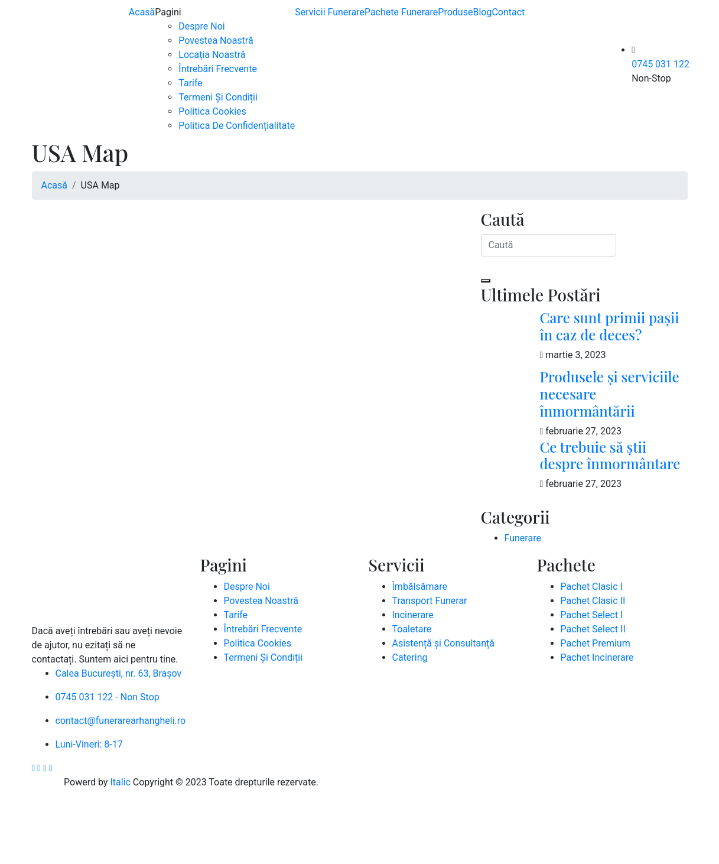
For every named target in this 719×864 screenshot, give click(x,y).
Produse (455, 12)
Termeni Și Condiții (218, 97)
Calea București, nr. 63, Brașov (119, 673)
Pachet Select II (593, 629)
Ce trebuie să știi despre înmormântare (610, 455)
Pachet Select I (592, 615)
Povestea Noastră (215, 40)
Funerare (523, 538)
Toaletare (412, 629)
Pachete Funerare (401, 12)
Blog (482, 12)
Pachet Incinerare (597, 657)
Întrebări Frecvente (217, 68)
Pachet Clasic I (592, 586)
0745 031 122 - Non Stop (108, 697)
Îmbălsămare (419, 586)
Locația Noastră (211, 54)
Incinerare (413, 615)
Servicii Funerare (330, 12)
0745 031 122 (660, 64)
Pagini (168, 12)
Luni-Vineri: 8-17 (89, 744)
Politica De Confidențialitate (236, 125)
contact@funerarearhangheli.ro (121, 720)
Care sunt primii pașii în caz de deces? (609, 326)
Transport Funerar (429, 600)
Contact (508, 12)
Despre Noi (201, 26)
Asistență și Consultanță (443, 643)
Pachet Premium (595, 643)
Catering (410, 657)
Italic (120, 782)
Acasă (142, 12)
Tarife (190, 83)
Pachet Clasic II (593, 600)
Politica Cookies (212, 111)
